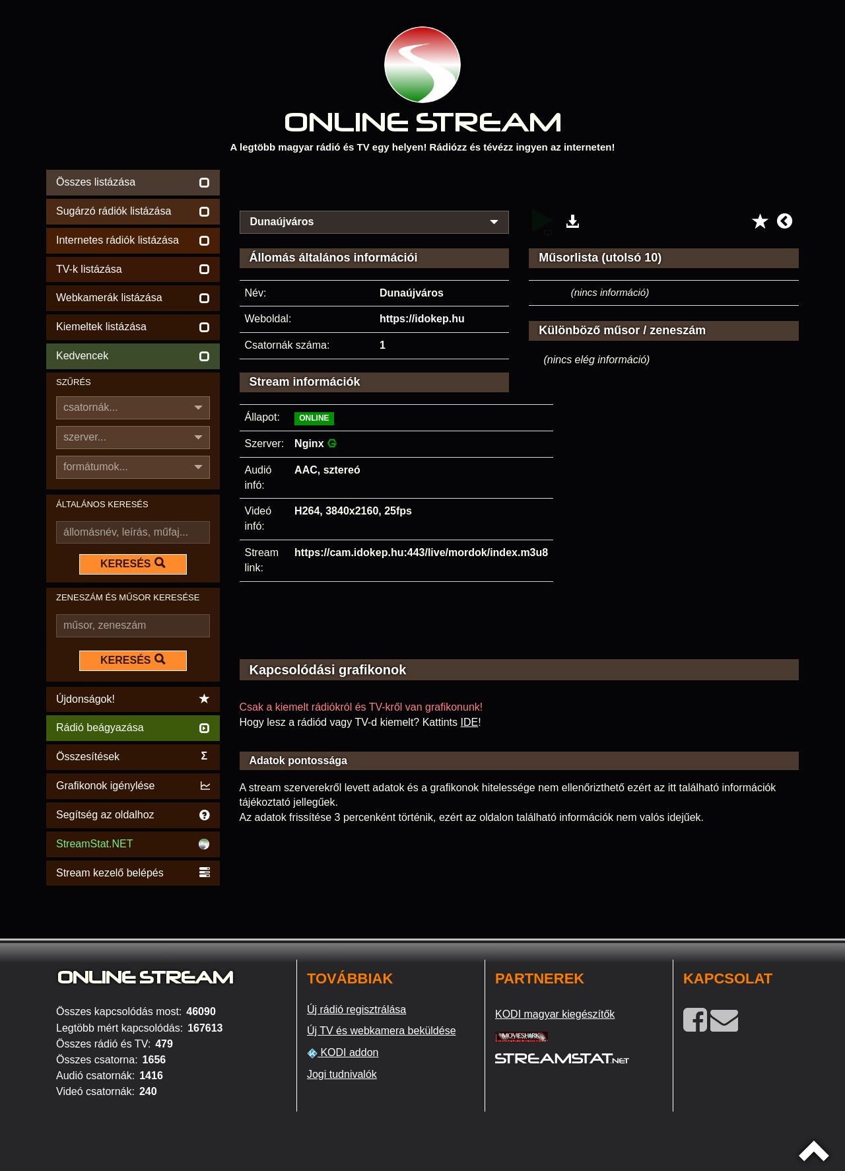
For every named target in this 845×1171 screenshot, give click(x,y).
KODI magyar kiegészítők (555, 1014)
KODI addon (343, 1053)
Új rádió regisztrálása (356, 1009)
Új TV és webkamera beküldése (381, 1030)
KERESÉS (132, 563)
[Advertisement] (519, 186)
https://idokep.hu (422, 318)
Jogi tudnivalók (342, 1074)
